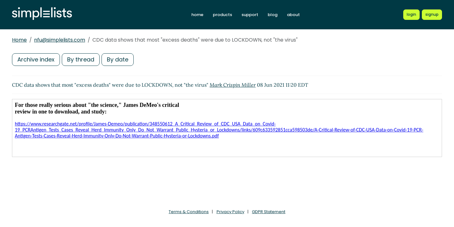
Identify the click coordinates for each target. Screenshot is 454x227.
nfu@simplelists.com (59, 40)
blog (272, 15)
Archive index (36, 59)
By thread (80, 59)
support (250, 15)
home (197, 15)
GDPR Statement (268, 212)
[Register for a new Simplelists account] (432, 14)
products (222, 15)
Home (19, 40)
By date (117, 59)
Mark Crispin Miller (233, 85)
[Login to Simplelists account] (411, 14)
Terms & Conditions (189, 212)
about (293, 15)
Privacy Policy (230, 212)
